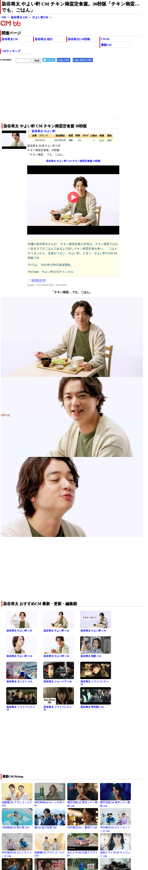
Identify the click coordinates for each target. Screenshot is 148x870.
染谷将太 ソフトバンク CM (95, 683)
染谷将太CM (10, 39)
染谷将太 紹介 (44, 39)
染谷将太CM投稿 (79, 39)
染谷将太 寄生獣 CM (92, 706)
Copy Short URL (82, 59)
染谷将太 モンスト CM (19, 681)
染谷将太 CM (19, 17)
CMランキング (11, 51)
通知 (109, 140)
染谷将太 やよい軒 (44, 131)
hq (100, 140)
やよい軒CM (40, 17)
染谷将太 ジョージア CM (58, 681)
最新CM (106, 44)
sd (103, 140)
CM (4, 17)
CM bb (105, 39)
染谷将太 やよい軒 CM (19, 630)
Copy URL (64, 59)
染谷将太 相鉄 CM (91, 656)
